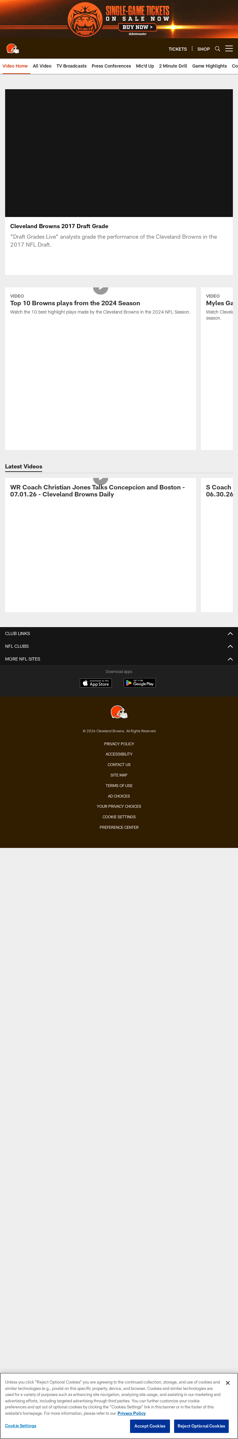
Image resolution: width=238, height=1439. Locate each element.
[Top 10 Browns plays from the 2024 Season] (100, 304)
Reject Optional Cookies (201, 1425)
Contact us (119, 764)
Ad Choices (119, 796)
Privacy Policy (119, 743)
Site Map (119, 775)
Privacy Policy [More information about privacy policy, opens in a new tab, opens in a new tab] (132, 1413)
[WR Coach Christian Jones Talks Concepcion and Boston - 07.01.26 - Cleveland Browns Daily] (100, 491)
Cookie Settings (119, 816)
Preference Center (119, 827)
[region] (119, 1406)
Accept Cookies (149, 1425)
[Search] (217, 48)
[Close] (228, 1383)
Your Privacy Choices (119, 806)
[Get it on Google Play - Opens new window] (140, 686)
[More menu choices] (229, 48)
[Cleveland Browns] (119, 713)
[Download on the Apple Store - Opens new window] (96, 683)
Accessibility (119, 754)
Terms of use (119, 785)
